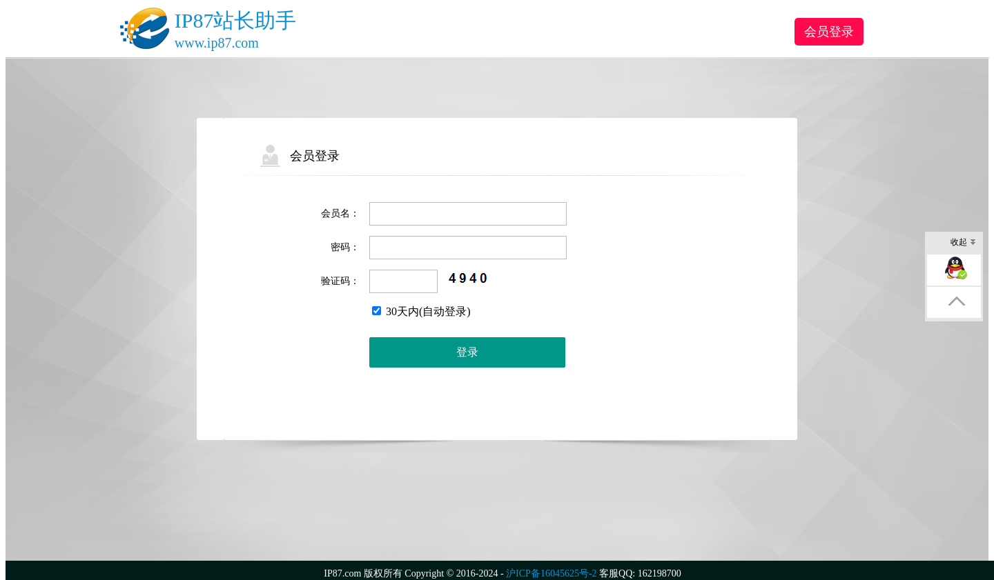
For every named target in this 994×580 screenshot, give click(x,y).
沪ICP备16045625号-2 (551, 573)
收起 (963, 243)
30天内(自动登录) (421, 311)
